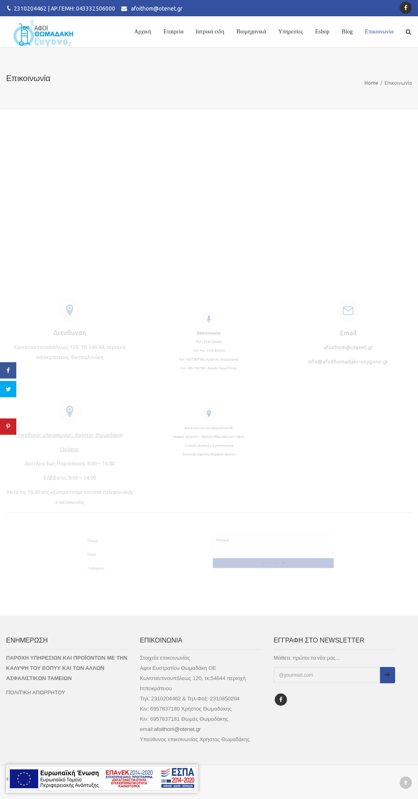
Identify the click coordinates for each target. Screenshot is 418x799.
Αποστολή (310, 568)
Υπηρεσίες (290, 32)
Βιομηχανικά (251, 32)
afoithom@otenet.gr (156, 8)
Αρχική (142, 32)
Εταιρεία (173, 32)
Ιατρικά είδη (210, 32)
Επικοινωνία (379, 32)
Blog (347, 32)
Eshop (322, 32)
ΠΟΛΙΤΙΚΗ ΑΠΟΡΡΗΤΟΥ (35, 692)
